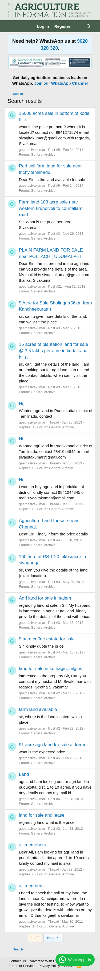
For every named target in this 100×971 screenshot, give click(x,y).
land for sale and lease (42, 815)
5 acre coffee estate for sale (47, 638)
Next (53, 938)
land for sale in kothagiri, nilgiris (50, 668)
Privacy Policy (49, 966)
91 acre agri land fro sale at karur (52, 744)
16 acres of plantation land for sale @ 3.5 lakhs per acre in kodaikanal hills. (54, 351)
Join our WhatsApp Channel (61, 83)
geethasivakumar (32, 150)
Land (24, 774)
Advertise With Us (43, 961)
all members (31, 885)
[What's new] (78, 26)
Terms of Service (22, 966)
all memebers (32, 844)
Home (68, 966)
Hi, (22, 403)
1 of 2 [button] (35, 938)
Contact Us (17, 961)
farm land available (38, 709)
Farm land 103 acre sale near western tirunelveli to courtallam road (50, 208)
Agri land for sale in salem (45, 598)
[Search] (88, 26)
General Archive (43, 154)
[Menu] (12, 26)
